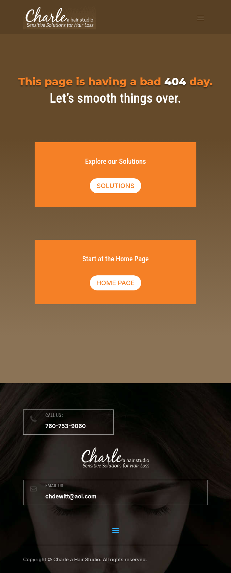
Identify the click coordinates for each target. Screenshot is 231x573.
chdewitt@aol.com (70, 496)
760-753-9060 (65, 426)
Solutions (115, 186)
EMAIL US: (54, 485)
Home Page (115, 283)
